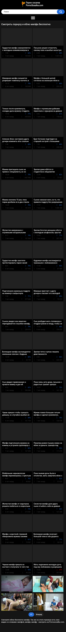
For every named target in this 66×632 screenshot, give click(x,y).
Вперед (39, 614)
